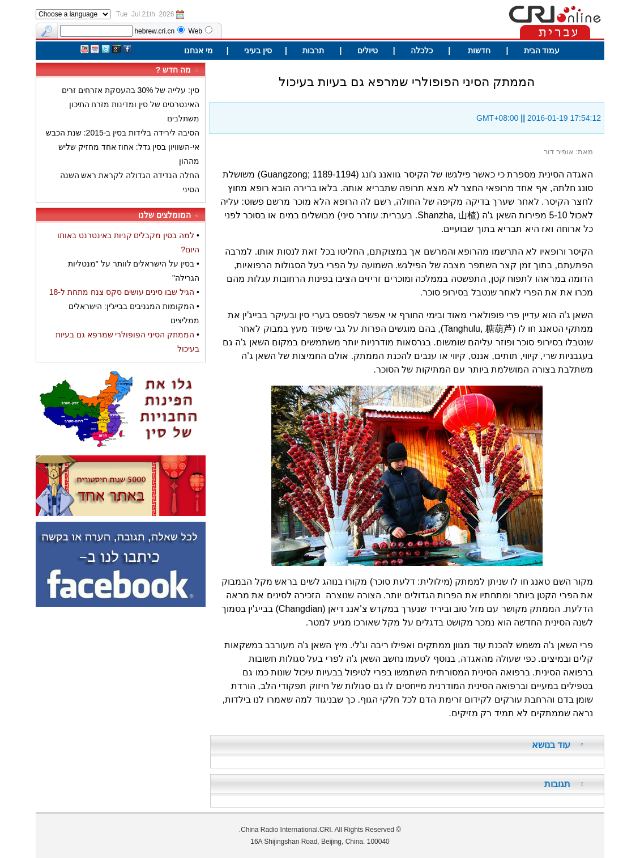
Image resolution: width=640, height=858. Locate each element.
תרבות (313, 50)
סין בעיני (258, 50)
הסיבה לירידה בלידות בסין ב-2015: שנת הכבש (122, 132)
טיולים (366, 50)
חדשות (478, 50)
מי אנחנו (198, 50)
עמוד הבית (542, 50)
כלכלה (422, 50)
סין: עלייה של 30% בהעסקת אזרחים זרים (130, 90)
